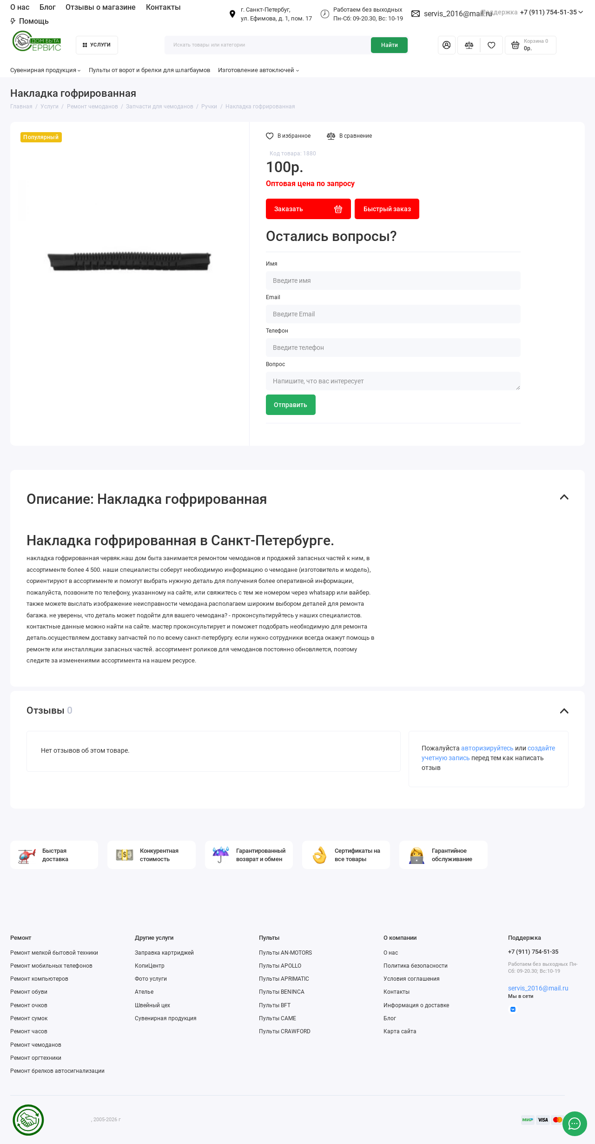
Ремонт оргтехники (35, 1058)
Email (273, 297)
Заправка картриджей (164, 953)
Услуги (97, 45)
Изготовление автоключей (258, 70)
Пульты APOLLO (280, 966)
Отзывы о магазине (101, 7)
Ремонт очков (28, 1005)
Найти (389, 45)
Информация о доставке (416, 1005)
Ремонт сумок (28, 1018)
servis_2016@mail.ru (458, 13)
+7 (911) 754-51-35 (532, 12)
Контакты (163, 7)
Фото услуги (151, 979)
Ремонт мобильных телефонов (51, 966)
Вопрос (275, 364)
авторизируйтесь (487, 748)
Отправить (290, 404)
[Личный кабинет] (447, 45)
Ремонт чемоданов (35, 1045)
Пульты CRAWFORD (285, 1031)
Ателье (144, 992)
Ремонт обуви (28, 992)
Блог (48, 7)
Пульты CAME (277, 1018)
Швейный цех (152, 1005)
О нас (19, 7)
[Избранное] (491, 45)
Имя (272, 264)
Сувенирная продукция (45, 70)
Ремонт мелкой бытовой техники (54, 953)
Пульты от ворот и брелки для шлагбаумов (149, 70)
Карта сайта (399, 1031)
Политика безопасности (415, 966)
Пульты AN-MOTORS (285, 953)
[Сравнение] (469, 45)
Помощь (29, 21)
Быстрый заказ (387, 209)
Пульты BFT (275, 1005)
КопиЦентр (150, 966)
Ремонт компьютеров (39, 979)
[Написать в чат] (574, 1123)
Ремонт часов (28, 1031)
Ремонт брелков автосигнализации (57, 1071)
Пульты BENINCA (281, 992)
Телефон (277, 331)
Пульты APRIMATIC (284, 979)
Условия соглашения (411, 979)
